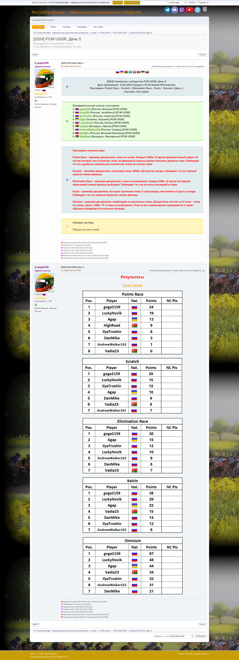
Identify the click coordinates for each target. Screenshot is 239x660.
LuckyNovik (86, 122)
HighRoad (85, 136)
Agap (82, 119)
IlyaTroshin (85, 116)
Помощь (181, 654)
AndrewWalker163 (89, 129)
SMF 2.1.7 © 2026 (36, 654)
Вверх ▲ (205, 654)
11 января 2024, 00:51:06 (71, 270)
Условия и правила (193, 654)
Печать (202, 55)
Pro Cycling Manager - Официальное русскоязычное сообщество (86, 12)
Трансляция (132, 285)
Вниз (35, 55)
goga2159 (43, 63)
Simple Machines (51, 654)
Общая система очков (86, 229)
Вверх (35, 624)
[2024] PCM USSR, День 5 (72, 63)
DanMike (84, 133)
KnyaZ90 (84, 112)
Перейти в (158, 636)
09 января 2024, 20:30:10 (71, 66)
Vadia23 (83, 126)
